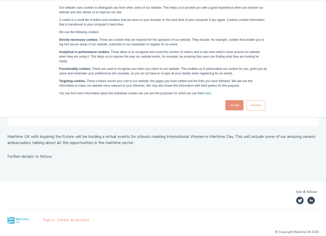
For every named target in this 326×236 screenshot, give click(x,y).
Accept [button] (234, 105)
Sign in (49, 220)
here (208, 93)
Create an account (73, 220)
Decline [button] (256, 105)
